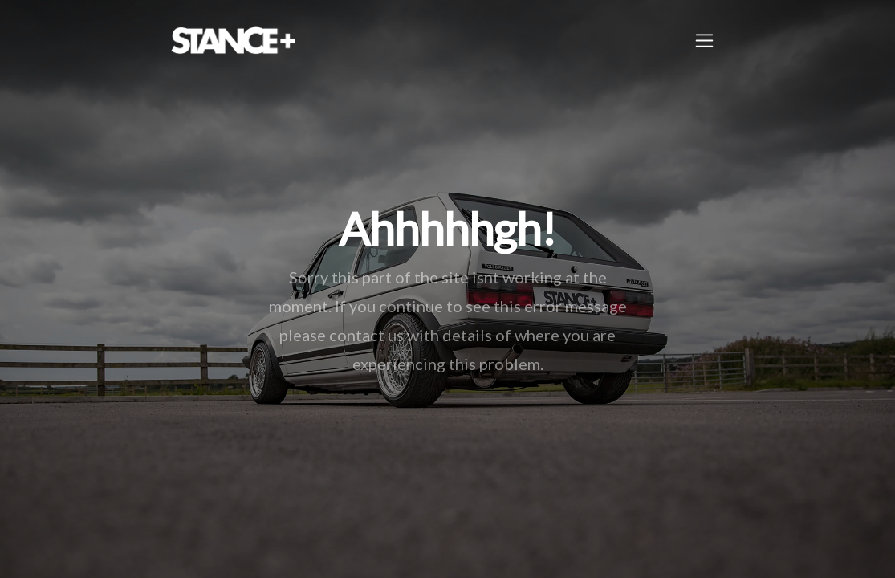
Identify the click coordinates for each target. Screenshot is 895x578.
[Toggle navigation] (704, 40)
